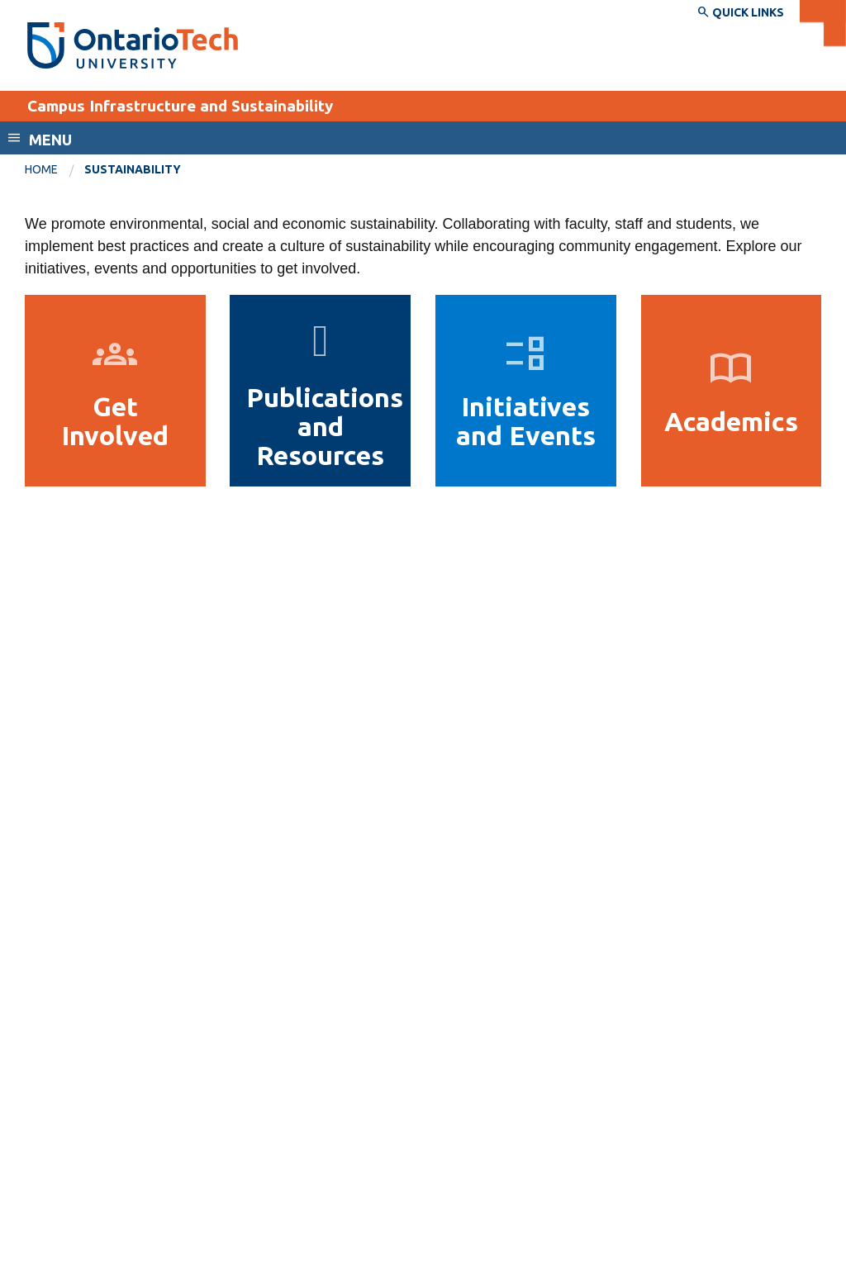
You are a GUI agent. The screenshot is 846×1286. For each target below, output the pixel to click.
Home (41, 169)
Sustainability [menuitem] (132, 169)
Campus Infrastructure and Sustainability (180, 106)
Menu (50, 139)
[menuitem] (54, 170)
